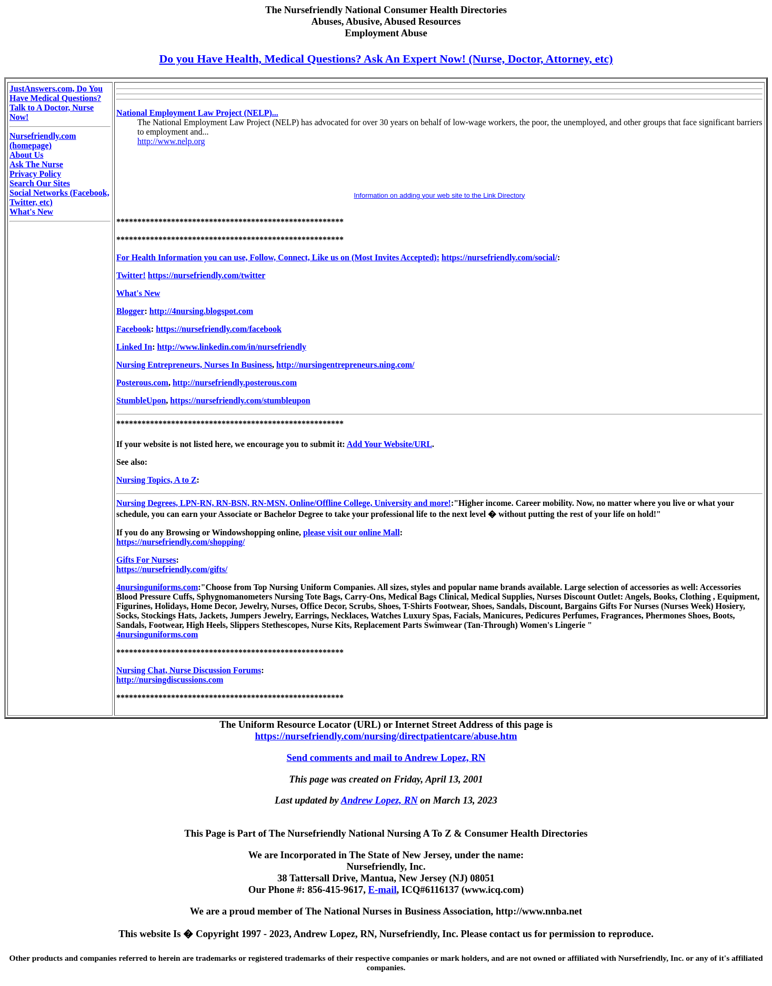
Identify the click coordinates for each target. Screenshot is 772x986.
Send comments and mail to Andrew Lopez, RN (386, 757)
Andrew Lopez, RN (379, 800)
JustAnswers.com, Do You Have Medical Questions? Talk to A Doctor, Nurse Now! (56, 102)
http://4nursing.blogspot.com (201, 311)
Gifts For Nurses (146, 559)
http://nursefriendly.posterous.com (235, 382)
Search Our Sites (39, 183)
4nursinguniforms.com (157, 587)
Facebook (133, 328)
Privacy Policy (35, 173)
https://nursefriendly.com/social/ (499, 257)
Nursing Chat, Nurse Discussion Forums (188, 670)
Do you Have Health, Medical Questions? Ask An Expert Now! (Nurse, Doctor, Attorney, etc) (386, 58)
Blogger (130, 311)
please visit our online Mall (351, 532)
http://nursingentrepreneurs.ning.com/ (345, 364)
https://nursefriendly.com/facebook (219, 328)
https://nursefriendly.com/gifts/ (171, 569)
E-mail (382, 889)
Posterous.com (142, 382)
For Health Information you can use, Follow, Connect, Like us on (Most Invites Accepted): (277, 257)
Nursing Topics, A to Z (156, 479)
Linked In (134, 346)
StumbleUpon (141, 400)
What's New (31, 211)
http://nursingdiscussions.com (169, 679)
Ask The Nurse (36, 164)
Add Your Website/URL (389, 444)
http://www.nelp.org (171, 141)
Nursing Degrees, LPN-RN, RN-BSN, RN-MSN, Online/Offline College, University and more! (283, 503)
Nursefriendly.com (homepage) (42, 140)
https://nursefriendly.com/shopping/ (180, 541)
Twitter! (131, 275)
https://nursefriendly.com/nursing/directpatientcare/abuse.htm (386, 735)
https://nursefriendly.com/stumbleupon (240, 400)
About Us (26, 154)
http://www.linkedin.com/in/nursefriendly (231, 346)
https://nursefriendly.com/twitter (207, 275)
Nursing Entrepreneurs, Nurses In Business (194, 364)
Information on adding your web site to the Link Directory (439, 195)
